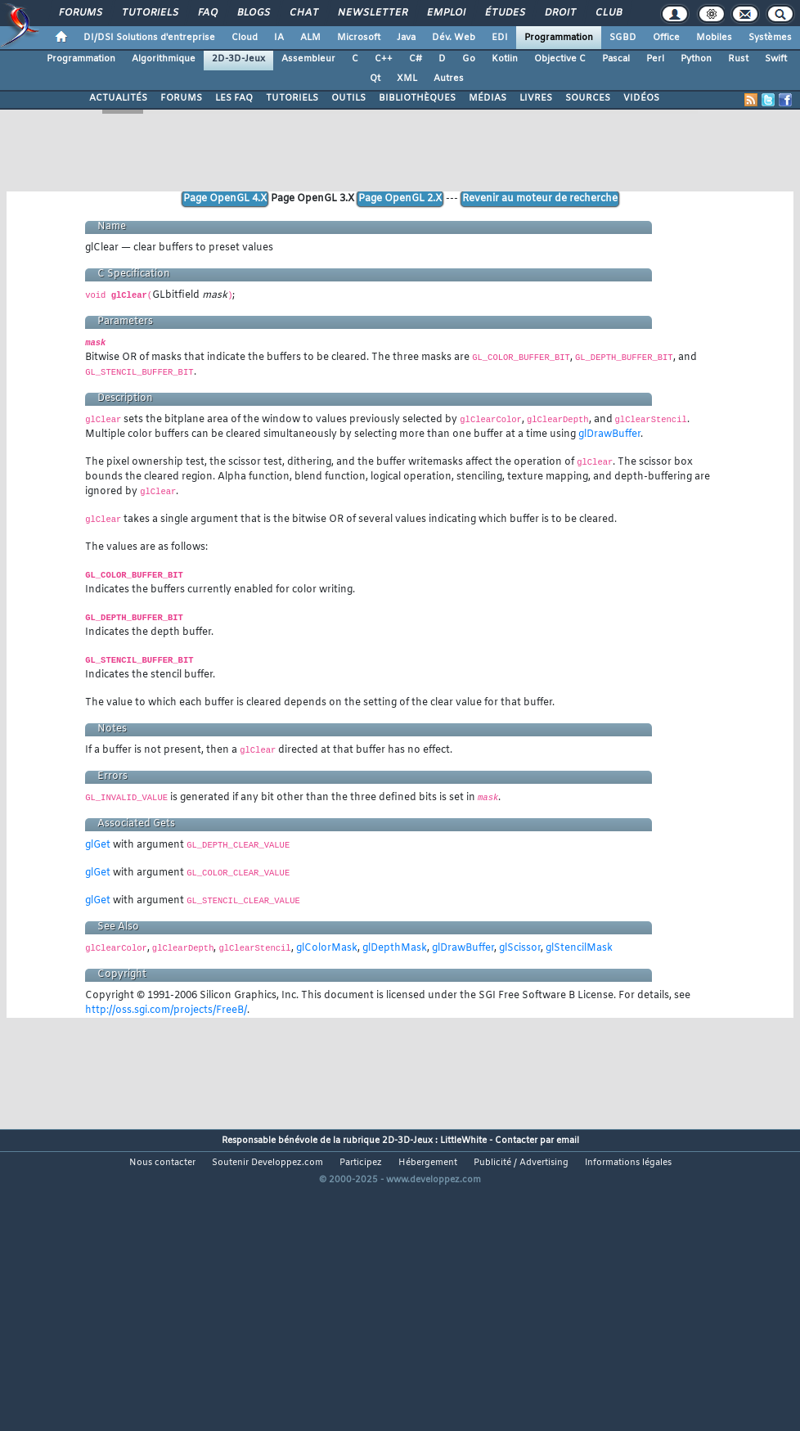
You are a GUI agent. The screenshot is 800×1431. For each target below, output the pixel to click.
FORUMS (181, 98)
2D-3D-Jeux (238, 59)
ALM (310, 37)
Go (468, 59)
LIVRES (535, 98)
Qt (375, 78)
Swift (776, 59)
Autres (449, 78)
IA (279, 37)
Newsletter (371, 13)
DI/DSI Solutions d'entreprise (149, 37)
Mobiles (714, 37)
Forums (79, 13)
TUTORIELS (292, 98)
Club (607, 13)
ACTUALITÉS (118, 98)
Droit (559, 13)
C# (415, 59)
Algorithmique (164, 59)
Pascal (616, 59)
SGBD (622, 37)
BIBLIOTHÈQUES (417, 98)
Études (504, 13)
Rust (738, 59)
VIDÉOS (641, 98)
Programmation (558, 37)
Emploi (445, 13)
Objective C (560, 59)
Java (406, 37)
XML (407, 78)
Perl (655, 59)
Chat (303, 13)
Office (666, 37)
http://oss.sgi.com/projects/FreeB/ (166, 1010)
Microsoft (358, 37)
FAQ (207, 13)
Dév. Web (453, 37)
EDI (500, 37)
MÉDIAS (487, 98)
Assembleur (308, 59)
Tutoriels (149, 13)
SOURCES (587, 98)
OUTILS (348, 98)
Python (696, 59)
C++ (384, 59)
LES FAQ (234, 98)
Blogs (253, 13)
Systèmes (770, 37)
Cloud (244, 37)
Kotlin (505, 59)
